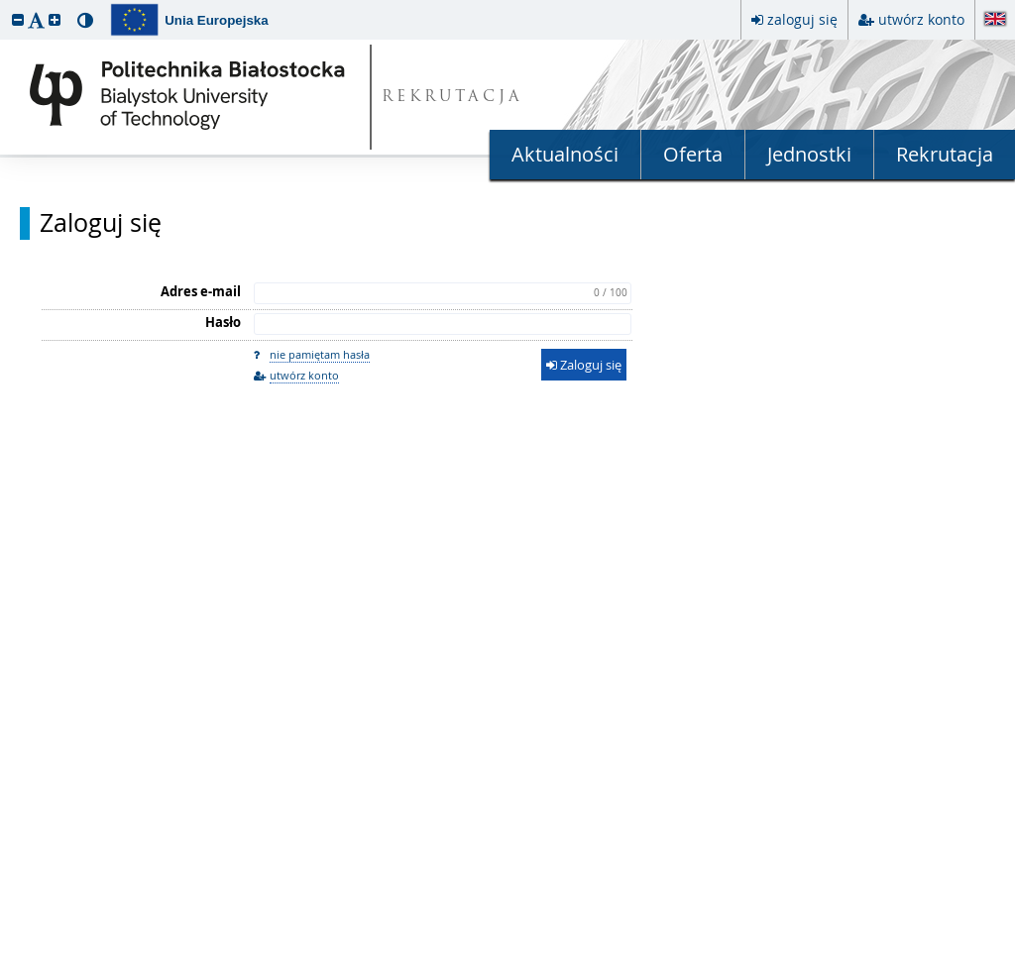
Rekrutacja (944, 154)
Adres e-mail (201, 291)
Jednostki (809, 154)
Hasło (223, 322)
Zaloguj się (101, 223)
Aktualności (565, 154)
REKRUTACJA (452, 97)
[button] (18, 19)
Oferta (693, 154)
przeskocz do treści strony (5, 5)
